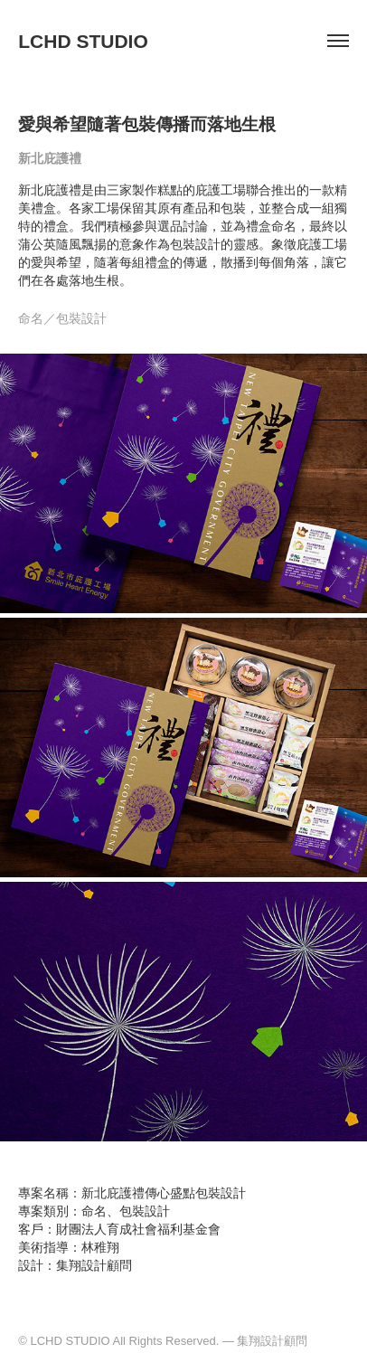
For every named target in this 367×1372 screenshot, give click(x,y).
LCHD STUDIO (83, 41)
